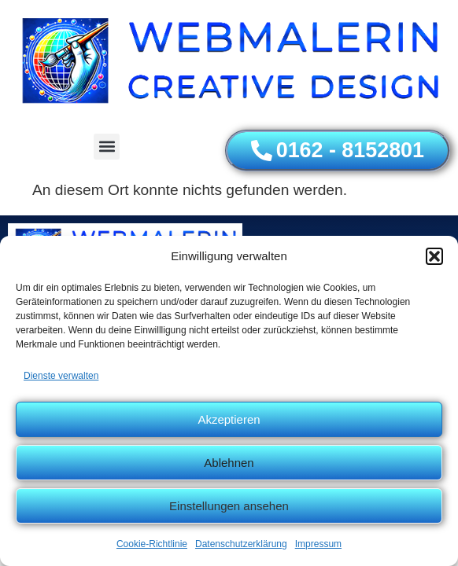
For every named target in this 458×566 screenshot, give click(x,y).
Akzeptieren (229, 419)
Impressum (318, 543)
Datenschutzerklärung (241, 543)
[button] (434, 256)
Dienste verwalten (61, 375)
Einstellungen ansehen (229, 506)
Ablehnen (228, 462)
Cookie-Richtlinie (151, 543)
